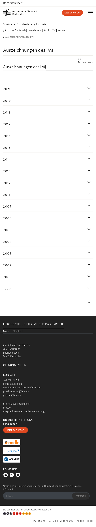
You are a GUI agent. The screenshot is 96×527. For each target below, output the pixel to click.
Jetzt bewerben (72, 12)
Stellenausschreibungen (16, 403)
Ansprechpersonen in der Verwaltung (24, 411)
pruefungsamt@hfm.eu (16, 391)
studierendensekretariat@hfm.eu (22, 387)
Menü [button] (91, 13)
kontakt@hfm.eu (12, 383)
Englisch (18, 331)
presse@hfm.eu (12, 395)
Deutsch (7, 331)
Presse (7, 407)
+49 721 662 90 (11, 380)
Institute (41, 24)
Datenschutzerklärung (60, 521)
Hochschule (25, 24)
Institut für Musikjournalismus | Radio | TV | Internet (36, 30)
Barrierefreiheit (13, 3)
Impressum (39, 521)
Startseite (9, 24)
